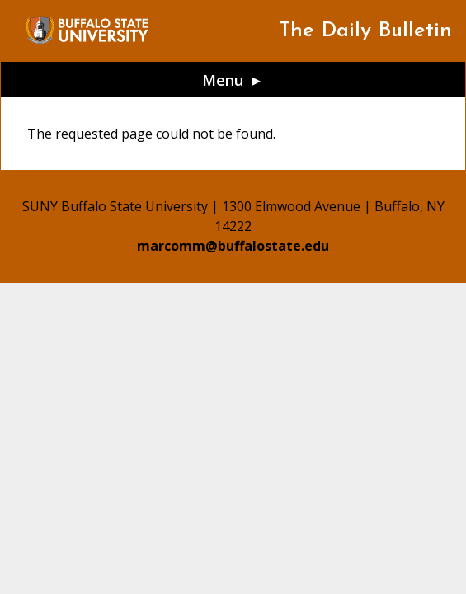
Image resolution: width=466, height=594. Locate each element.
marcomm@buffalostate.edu (233, 246)
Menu (223, 79)
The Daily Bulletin (365, 31)
